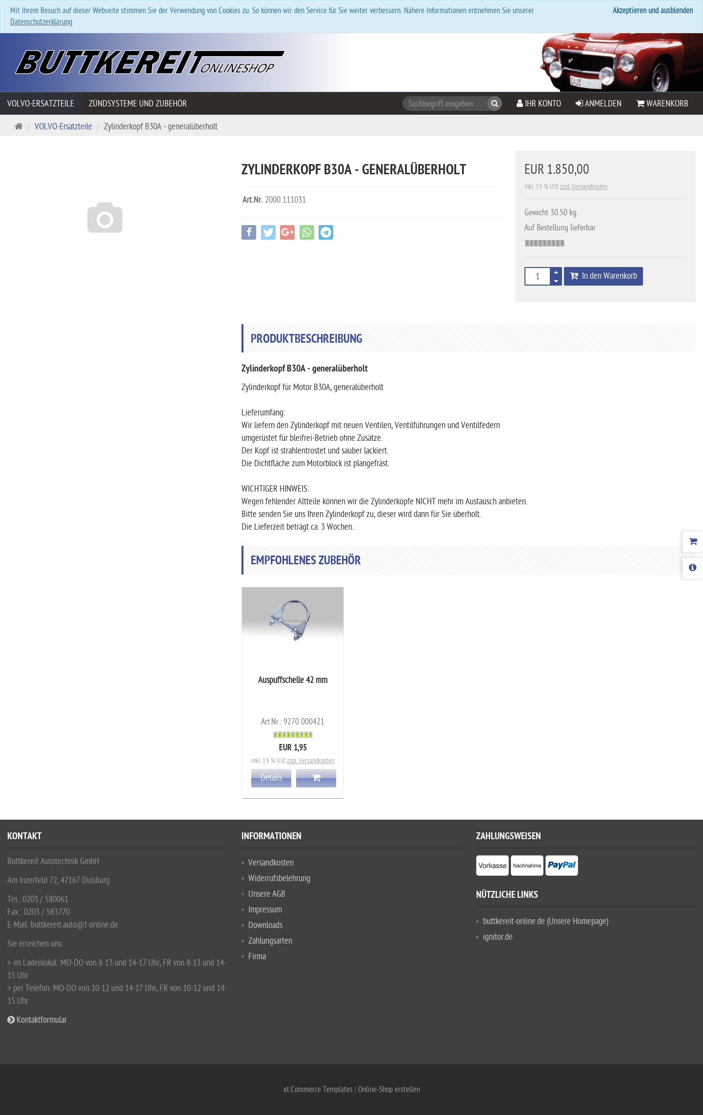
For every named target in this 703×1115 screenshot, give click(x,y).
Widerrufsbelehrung (279, 878)
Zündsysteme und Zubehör (138, 104)
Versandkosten (271, 863)
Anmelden (599, 104)
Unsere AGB (266, 894)
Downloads (265, 925)
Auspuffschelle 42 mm (292, 680)
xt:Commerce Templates (319, 1089)
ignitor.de (498, 937)
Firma (257, 956)
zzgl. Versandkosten (583, 187)
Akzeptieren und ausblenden (653, 10)
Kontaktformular (37, 1020)
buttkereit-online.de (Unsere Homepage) (545, 921)
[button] (563, 279)
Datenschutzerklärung (41, 22)
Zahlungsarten (270, 941)
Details (271, 778)
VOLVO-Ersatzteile (40, 104)
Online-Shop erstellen (389, 1089)
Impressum (265, 910)
